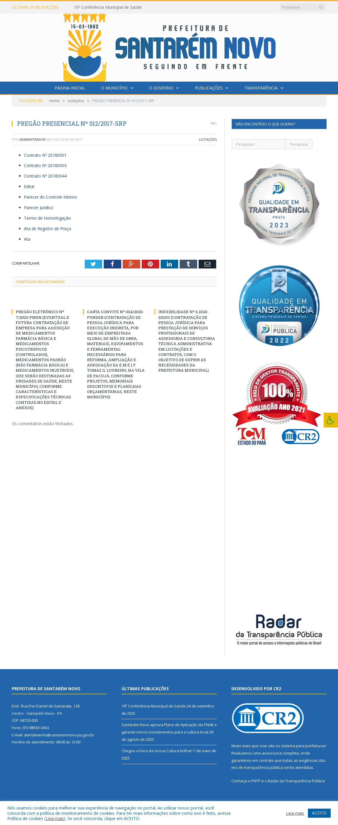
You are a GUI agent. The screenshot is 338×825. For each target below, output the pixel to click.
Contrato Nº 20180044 (45, 176)
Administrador (32, 139)
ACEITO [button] (319, 813)
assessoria (272, 753)
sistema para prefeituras (303, 745)
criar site (267, 745)
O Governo (161, 88)
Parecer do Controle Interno (50, 197)
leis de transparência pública (257, 767)
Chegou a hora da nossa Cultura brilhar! (157, 750)
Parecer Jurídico (38, 207)
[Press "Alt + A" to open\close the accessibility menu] (331, 420)
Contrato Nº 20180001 (45, 155)
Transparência (261, 88)
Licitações (208, 139)
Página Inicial (70, 88)
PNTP (256, 780)
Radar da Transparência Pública (296, 780)
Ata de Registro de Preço (47, 228)
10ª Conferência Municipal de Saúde (108, 7)
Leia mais (55, 818)
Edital (29, 186)
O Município (114, 88)
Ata (27, 239)
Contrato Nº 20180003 (45, 165)
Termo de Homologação (47, 218)
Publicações (209, 88)
